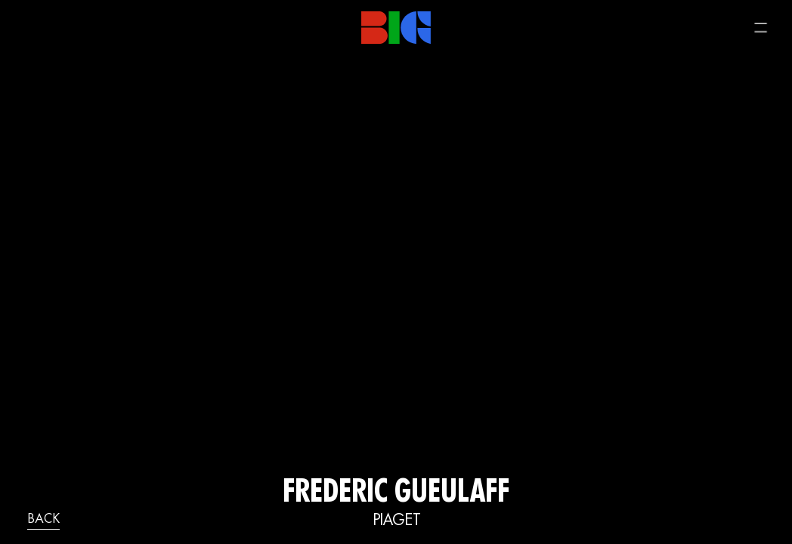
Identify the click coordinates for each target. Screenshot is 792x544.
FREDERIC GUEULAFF (396, 494)
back (43, 520)
